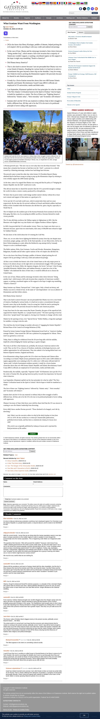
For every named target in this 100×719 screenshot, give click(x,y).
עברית (62, 4)
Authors (38, 18)
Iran (16, 455)
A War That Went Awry (14, 463)
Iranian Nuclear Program (74, 92)
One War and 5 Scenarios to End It (18, 468)
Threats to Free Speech (73, 104)
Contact (94, 18)
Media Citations (82, 18)
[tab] (71, 32)
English (51, 4)
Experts (27, 18)
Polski (74, 4)
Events (16, 18)
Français (58, 4)
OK (84, 715)
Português (78, 4)
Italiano (65, 4)
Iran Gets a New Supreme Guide (18, 471)
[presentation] (71, 32)
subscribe (24, 474)
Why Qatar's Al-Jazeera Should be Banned (80, 36)
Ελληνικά (47, 4)
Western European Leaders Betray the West (80, 51)
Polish (7, 40)
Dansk (40, 4)
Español (54, 4)
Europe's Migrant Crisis (73, 96)
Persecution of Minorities (74, 100)
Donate (48, 18)
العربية (33, 4)
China (68, 88)
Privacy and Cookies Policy (32, 716)
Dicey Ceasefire (12, 461)
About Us (5, 18)
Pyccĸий (82, 4)
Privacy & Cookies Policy (21, 709)
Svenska (86, 4)
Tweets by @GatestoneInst (74, 164)
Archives (60, 18)
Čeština (36, 4)
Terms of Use (7, 709)
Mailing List (70, 18)
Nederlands (70, 4)
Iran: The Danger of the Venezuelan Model (21, 466)
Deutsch (43, 4)
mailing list (52, 474)
